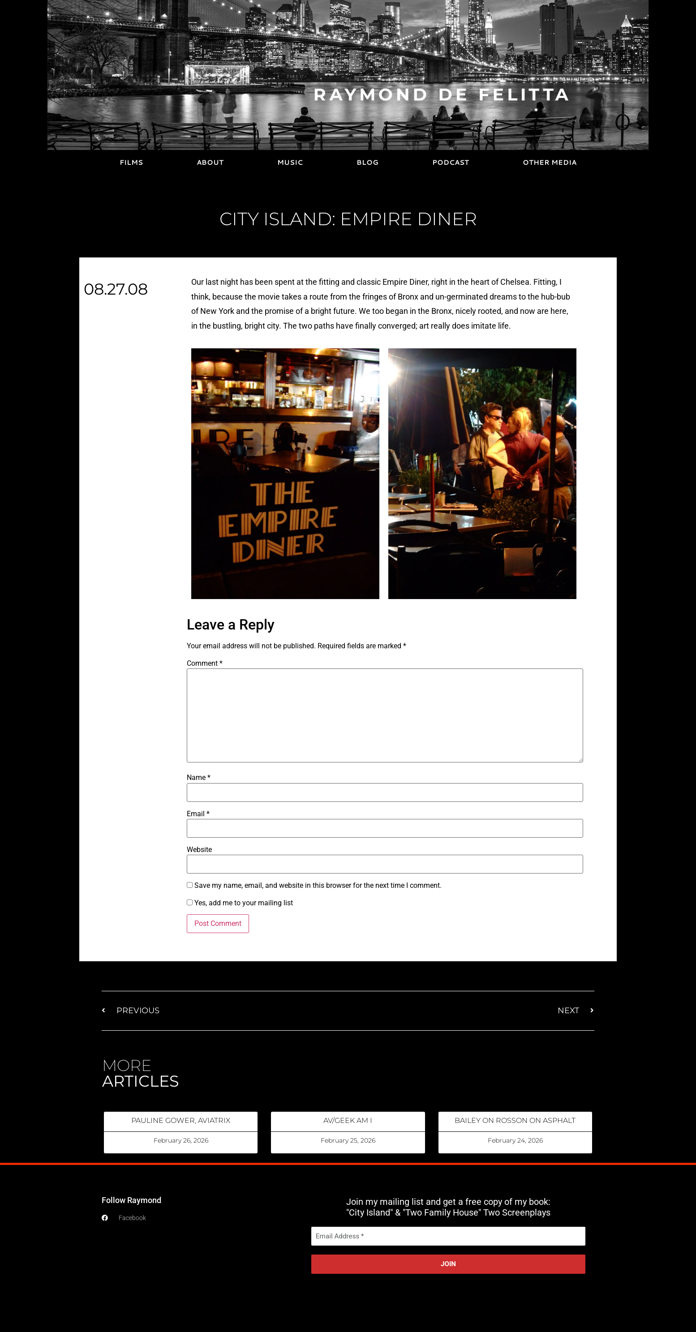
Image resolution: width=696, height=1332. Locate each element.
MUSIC (290, 162)
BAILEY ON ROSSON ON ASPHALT (515, 1120)
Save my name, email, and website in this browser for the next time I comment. (318, 885)
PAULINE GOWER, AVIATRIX (180, 1120)
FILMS (131, 162)
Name (199, 777)
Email (198, 814)
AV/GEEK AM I (347, 1120)
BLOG (367, 162)
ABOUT (210, 162)
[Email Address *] (448, 1236)
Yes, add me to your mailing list (240, 903)
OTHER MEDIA (549, 162)
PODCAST (450, 162)
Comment (205, 663)
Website (199, 849)
